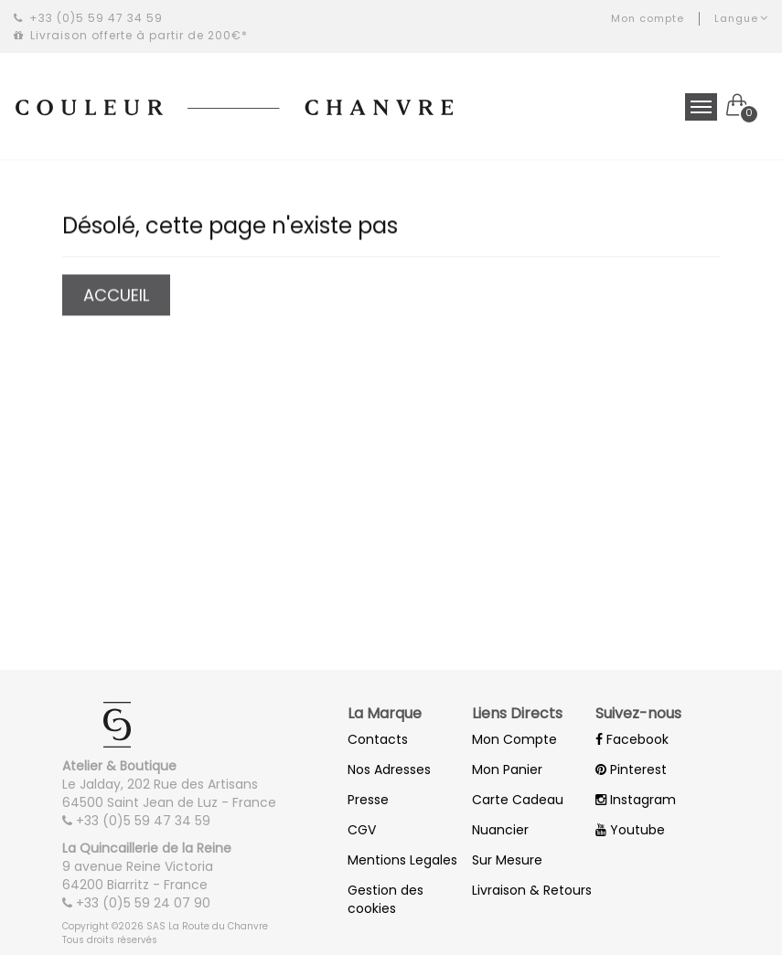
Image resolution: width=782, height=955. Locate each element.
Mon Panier (507, 769)
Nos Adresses (389, 769)
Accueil (115, 296)
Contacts (378, 739)
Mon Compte (514, 739)
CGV (362, 830)
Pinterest (631, 769)
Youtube (630, 830)
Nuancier (500, 830)
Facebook (632, 739)
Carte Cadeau (517, 800)
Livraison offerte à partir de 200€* (131, 35)
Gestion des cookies (385, 899)
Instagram (635, 800)
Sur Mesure (507, 860)
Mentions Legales (402, 860)
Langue (741, 18)
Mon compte (647, 18)
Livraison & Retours (532, 890)
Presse (368, 800)
